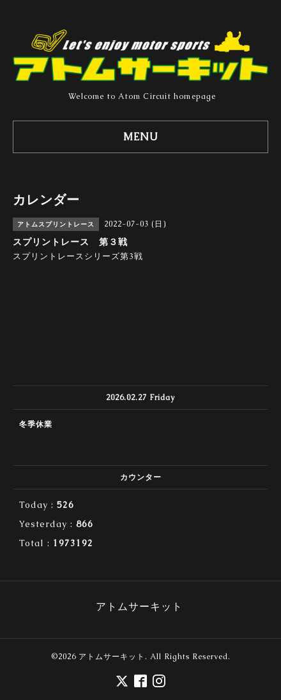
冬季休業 (35, 424)
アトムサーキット (112, 657)
